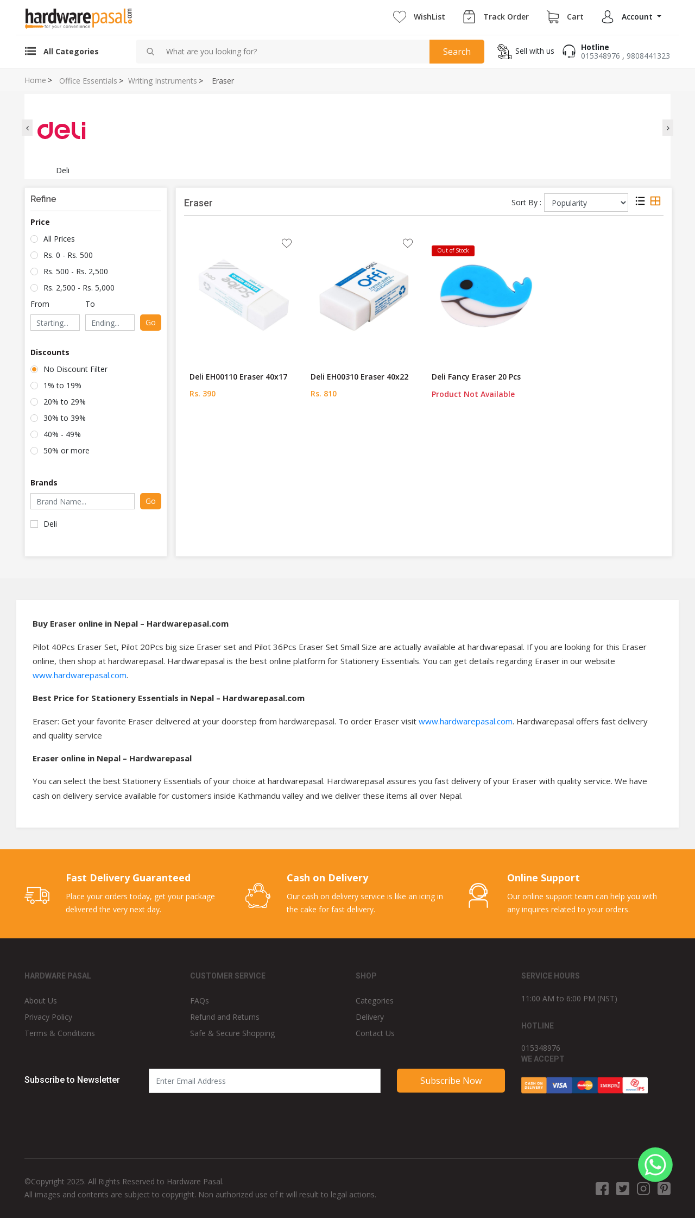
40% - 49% (62, 434)
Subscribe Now (451, 1081)
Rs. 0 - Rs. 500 (68, 255)
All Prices (59, 238)
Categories (375, 1000)
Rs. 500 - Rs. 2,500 (75, 271)
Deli (50, 524)
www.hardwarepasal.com (80, 675)
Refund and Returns (225, 1017)
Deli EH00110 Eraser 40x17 (238, 376)
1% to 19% (62, 385)
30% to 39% (64, 418)
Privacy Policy (48, 1017)
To (90, 304)
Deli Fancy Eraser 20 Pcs (476, 376)
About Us (40, 1000)
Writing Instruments (162, 81)
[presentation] (27, 127)
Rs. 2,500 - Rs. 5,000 (79, 287)
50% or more (66, 450)
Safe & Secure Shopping (232, 1033)
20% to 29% (64, 401)
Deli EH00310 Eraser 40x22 (359, 376)
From (39, 304)
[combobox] (293, 52)
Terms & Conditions (59, 1033)
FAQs (199, 1000)
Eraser (223, 81)
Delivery (370, 1017)
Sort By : (526, 202)
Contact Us (375, 1033)
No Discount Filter (75, 369)
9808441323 (648, 56)
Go (151, 322)
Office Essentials (88, 81)
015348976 (600, 56)
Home (35, 80)
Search (457, 52)
